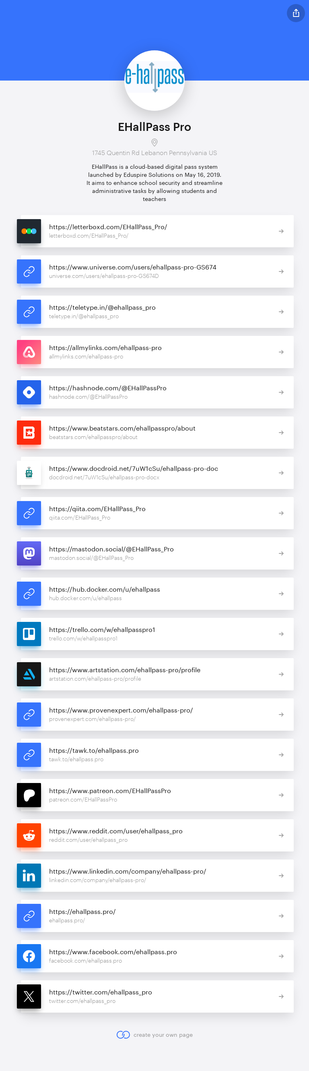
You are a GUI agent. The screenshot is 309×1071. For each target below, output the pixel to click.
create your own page (154, 1035)
